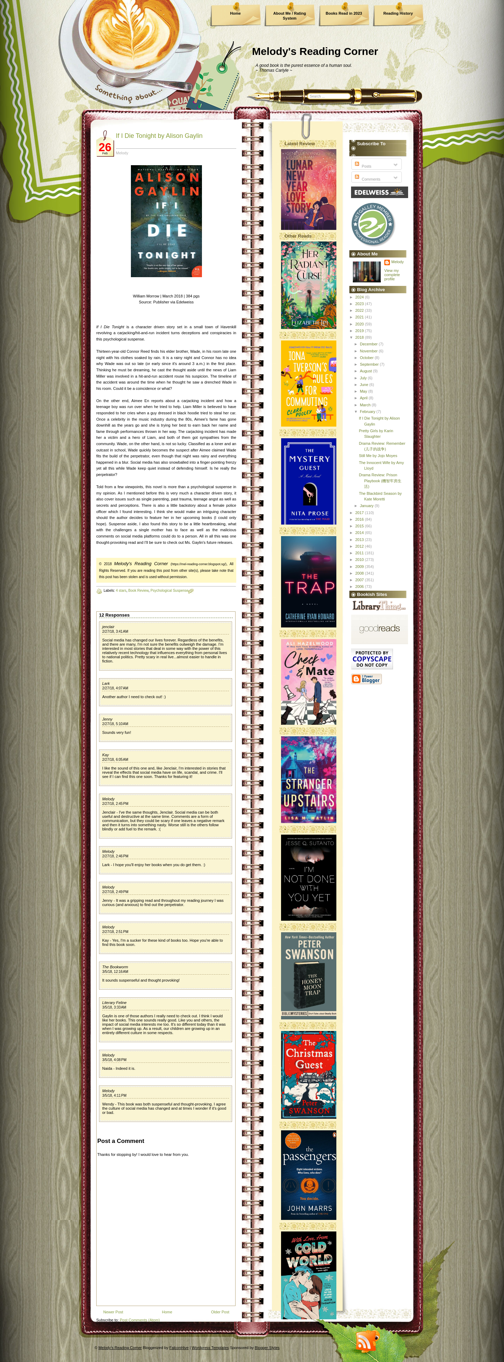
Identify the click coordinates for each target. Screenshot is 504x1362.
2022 (360, 310)
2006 (360, 586)
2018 (360, 337)
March (366, 405)
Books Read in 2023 (344, 13)
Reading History (398, 13)
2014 (360, 533)
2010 (360, 559)
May (364, 391)
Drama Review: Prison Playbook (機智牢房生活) (380, 481)
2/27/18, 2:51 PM (115, 932)
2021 (360, 317)
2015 (360, 526)
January (367, 506)
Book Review (138, 590)
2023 (360, 304)
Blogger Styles (267, 1348)
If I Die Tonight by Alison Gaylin (159, 135)
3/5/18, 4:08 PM (114, 1060)
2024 (360, 297)
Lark (106, 683)
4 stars (121, 590)
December (369, 344)
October (367, 358)
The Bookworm (115, 967)
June (364, 384)
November (369, 351)
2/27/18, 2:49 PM (115, 892)
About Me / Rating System (289, 15)
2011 (360, 553)
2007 (360, 580)
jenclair (108, 627)
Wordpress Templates (210, 1348)
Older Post (220, 1312)
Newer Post (113, 1312)
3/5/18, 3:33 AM (114, 1007)
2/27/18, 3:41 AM (115, 631)
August (366, 371)
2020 (360, 324)
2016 (360, 519)
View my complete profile (392, 274)
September (370, 364)
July (364, 378)
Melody (108, 799)
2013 (360, 540)
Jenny (107, 719)
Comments (366, 179)
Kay (105, 755)
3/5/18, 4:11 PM (114, 1095)
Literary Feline (114, 1003)
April (364, 398)
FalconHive (179, 1348)
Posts (362, 166)
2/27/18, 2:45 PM (115, 804)
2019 (360, 331)
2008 (360, 573)
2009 (360, 566)
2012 (360, 546)
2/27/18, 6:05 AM (115, 759)
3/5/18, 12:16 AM (115, 972)
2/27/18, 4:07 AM (115, 688)
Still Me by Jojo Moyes (378, 456)
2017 (360, 513)
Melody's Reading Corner (315, 51)
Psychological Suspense (169, 590)
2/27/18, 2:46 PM (115, 856)
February (368, 411)
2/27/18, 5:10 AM (115, 724)
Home (235, 13)
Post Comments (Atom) (140, 1320)
